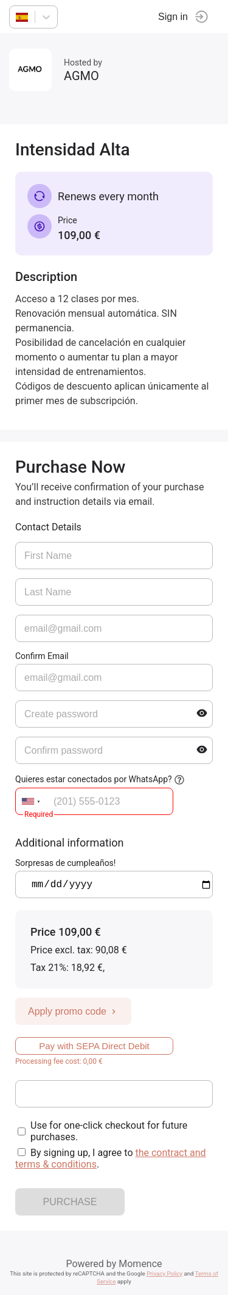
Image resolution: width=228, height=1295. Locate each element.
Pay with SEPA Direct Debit (94, 1046)
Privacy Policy (164, 1273)
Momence (140, 1264)
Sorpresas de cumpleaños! (65, 863)
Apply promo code (73, 1011)
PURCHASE (70, 1202)
